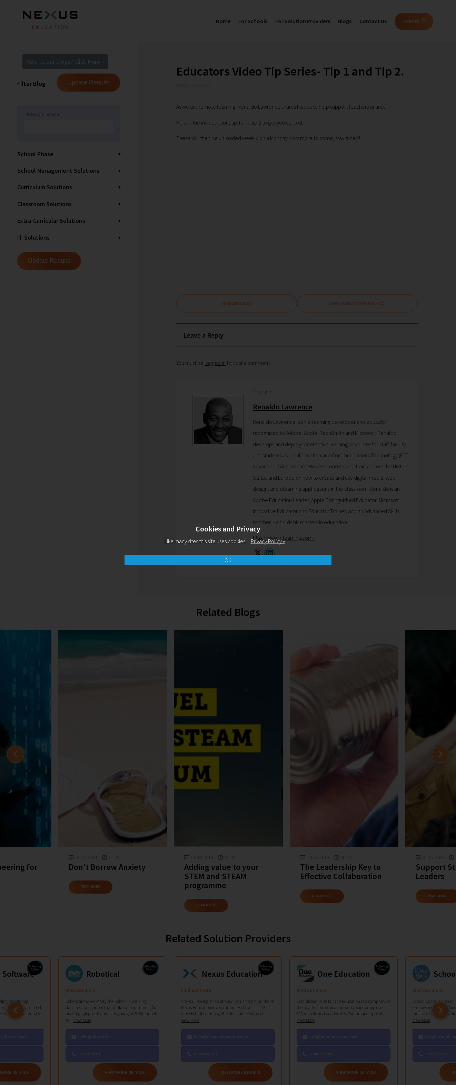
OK (228, 560)
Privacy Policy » (268, 541)
